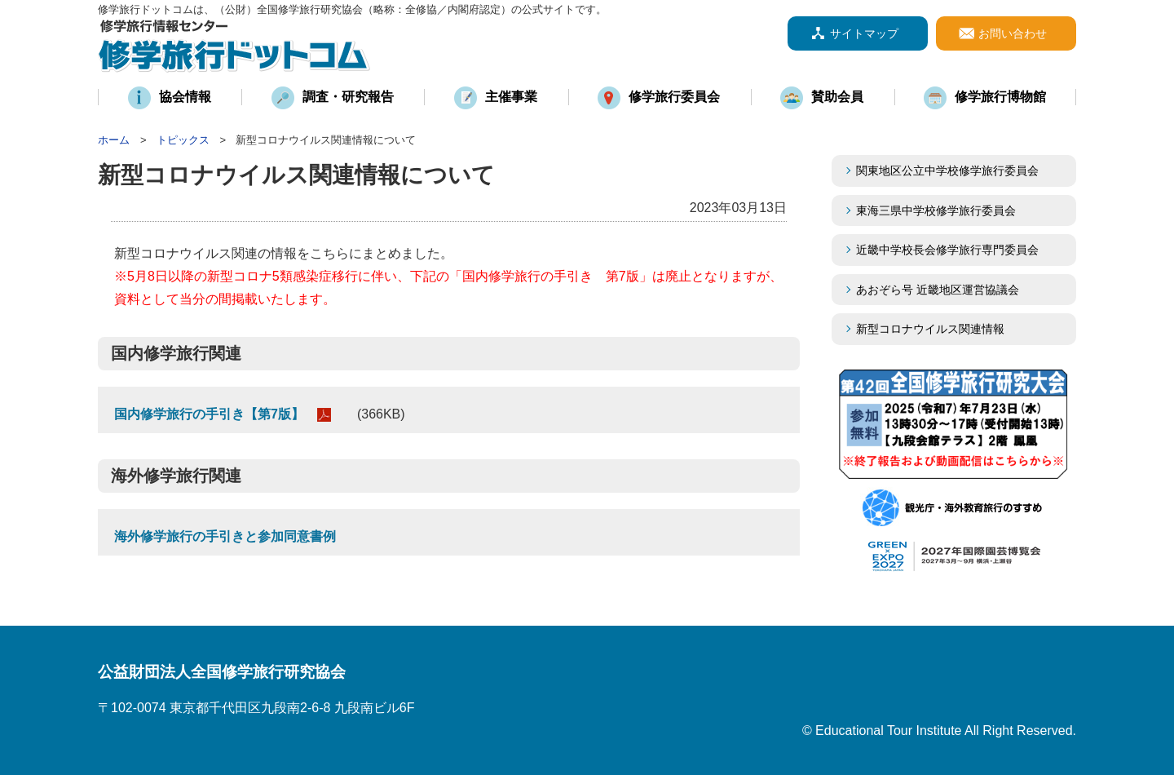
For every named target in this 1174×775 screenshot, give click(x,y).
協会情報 (185, 97)
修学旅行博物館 (1000, 97)
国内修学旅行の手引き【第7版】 (209, 414)
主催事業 (511, 97)
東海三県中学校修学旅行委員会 (936, 210)
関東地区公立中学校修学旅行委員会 (947, 170)
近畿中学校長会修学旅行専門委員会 (958, 249)
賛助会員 (837, 97)
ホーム (114, 140)
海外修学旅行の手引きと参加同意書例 (225, 536)
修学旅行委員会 (674, 97)
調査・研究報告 (348, 97)
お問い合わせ (1012, 33)
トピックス (183, 140)
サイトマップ (864, 33)
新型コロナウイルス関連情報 (930, 328)
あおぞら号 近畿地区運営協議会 (937, 289)
